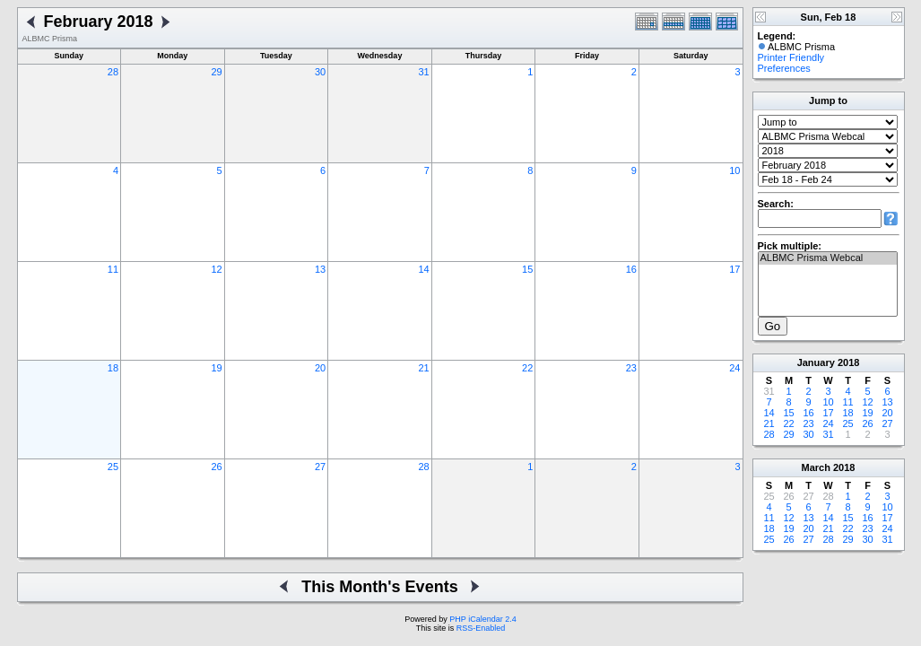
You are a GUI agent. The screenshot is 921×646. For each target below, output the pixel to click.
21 (424, 367)
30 (320, 71)
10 (734, 170)
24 (734, 367)
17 (734, 269)
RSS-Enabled (481, 628)
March (816, 467)
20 (320, 367)
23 (631, 367)
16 (631, 269)
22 (527, 367)
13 (320, 269)
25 (113, 466)
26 (216, 466)
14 (424, 269)
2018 (848, 362)
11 (113, 269)
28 (113, 71)
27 (320, 466)
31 (424, 71)
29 (216, 71)
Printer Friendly (791, 57)
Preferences (784, 68)
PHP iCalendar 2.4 (482, 619)
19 (216, 367)
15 (527, 269)
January (816, 362)
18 (113, 367)
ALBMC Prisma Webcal (828, 258)
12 (216, 269)
